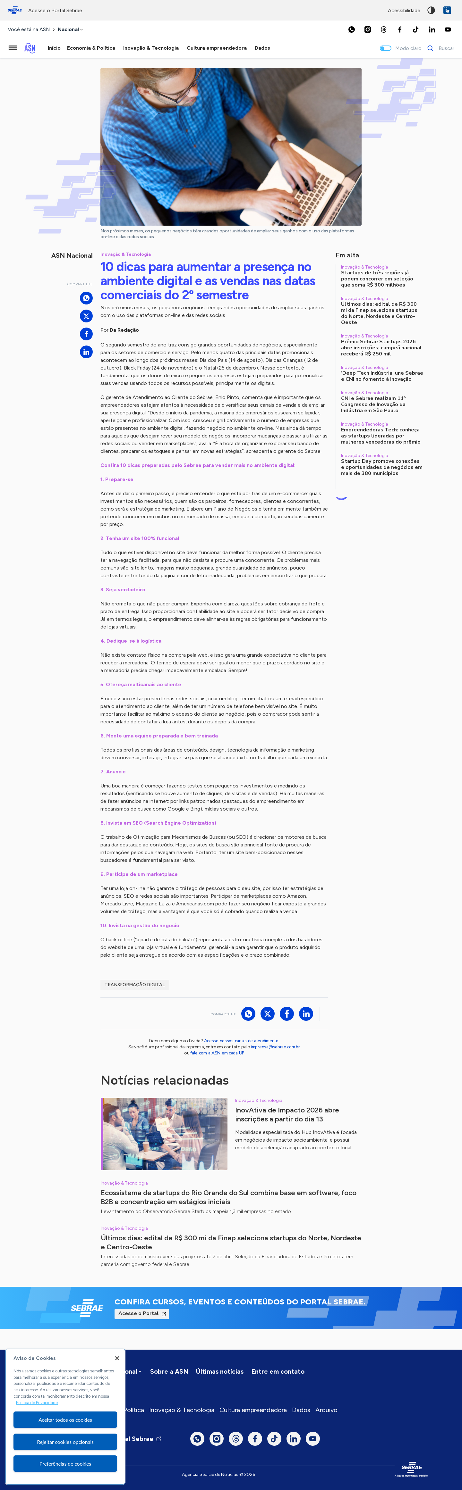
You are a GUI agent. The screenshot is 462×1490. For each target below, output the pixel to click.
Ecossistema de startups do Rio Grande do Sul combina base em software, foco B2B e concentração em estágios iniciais (228, 1197)
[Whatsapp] (351, 29)
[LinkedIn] (431, 29)
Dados (301, 1410)
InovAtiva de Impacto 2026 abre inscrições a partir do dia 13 (287, 1114)
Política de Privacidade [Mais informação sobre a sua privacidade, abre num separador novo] (37, 1402)
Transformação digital (135, 984)
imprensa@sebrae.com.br (275, 1047)
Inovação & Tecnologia (181, 1410)
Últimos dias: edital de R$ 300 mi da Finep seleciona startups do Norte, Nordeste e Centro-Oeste (231, 1242)
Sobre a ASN (169, 1371)
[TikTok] (415, 29)
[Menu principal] (13, 48)
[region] (65, 1416)
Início (54, 48)
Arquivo (326, 1410)
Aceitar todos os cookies (65, 1420)
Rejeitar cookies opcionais (65, 1442)
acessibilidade (404, 10)
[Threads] (383, 29)
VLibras (447, 10)
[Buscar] (439, 48)
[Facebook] (399, 29)
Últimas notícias (220, 1371)
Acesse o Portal (138, 1313)
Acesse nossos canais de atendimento (241, 1041)
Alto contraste (431, 10)
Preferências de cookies (65, 1464)
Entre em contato (277, 1371)
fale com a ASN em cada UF (217, 1053)
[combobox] (71, 30)
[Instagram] (367, 29)
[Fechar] (117, 1358)
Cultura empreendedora (253, 1410)
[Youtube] (447, 29)
